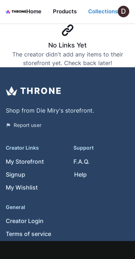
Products (65, 11)
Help (80, 174)
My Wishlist (22, 187)
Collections (103, 11)
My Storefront (25, 161)
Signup (15, 174)
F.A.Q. (81, 161)
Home (33, 11)
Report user (23, 125)
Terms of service (28, 233)
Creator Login (25, 220)
